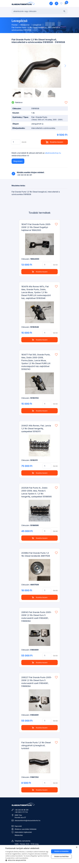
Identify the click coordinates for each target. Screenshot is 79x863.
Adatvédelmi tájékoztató (23, 832)
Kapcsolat (18, 826)
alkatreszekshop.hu (53, 153)
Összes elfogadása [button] (61, 851)
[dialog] (39, 854)
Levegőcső (37, 25)
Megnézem (18, 161)
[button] (65, 66)
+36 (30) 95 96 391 (21, 810)
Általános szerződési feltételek (25, 829)
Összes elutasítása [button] (61, 856)
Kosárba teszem (54, 142)
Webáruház (25, 25)
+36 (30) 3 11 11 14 (21, 812)
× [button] (76, 847)
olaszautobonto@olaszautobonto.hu (27, 820)
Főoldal (15, 25)
